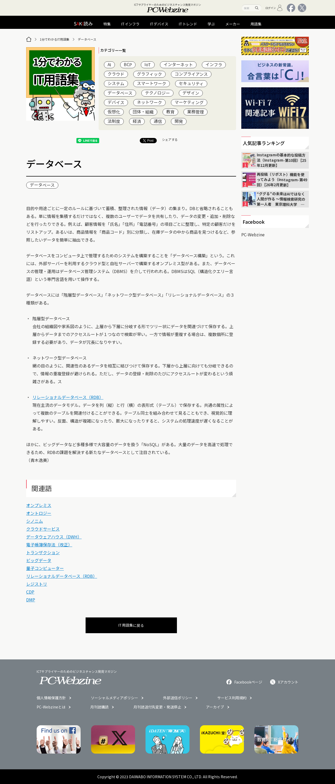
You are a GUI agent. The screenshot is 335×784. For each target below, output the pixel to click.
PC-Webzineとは (51, 707)
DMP (30, 599)
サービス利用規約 (232, 697)
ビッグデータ (38, 560)
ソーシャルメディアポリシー (114, 697)
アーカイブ (215, 707)
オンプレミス (38, 505)
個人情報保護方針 (51, 697)
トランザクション (43, 552)
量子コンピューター (45, 568)
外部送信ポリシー (177, 697)
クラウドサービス (43, 529)
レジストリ (36, 584)
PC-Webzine (253, 234)
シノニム (34, 521)
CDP (30, 592)
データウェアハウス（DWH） (54, 537)
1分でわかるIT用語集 (54, 39)
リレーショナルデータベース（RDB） (67, 397)
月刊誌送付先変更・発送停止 (157, 707)
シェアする (170, 139)
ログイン (274, 8)
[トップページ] (29, 39)
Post (148, 140)
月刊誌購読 (99, 707)
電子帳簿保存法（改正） (49, 544)
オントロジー (38, 513)
